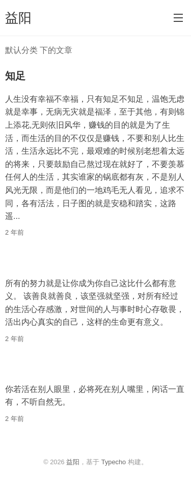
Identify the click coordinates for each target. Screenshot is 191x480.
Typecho (113, 462)
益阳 (18, 18)
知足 (15, 75)
